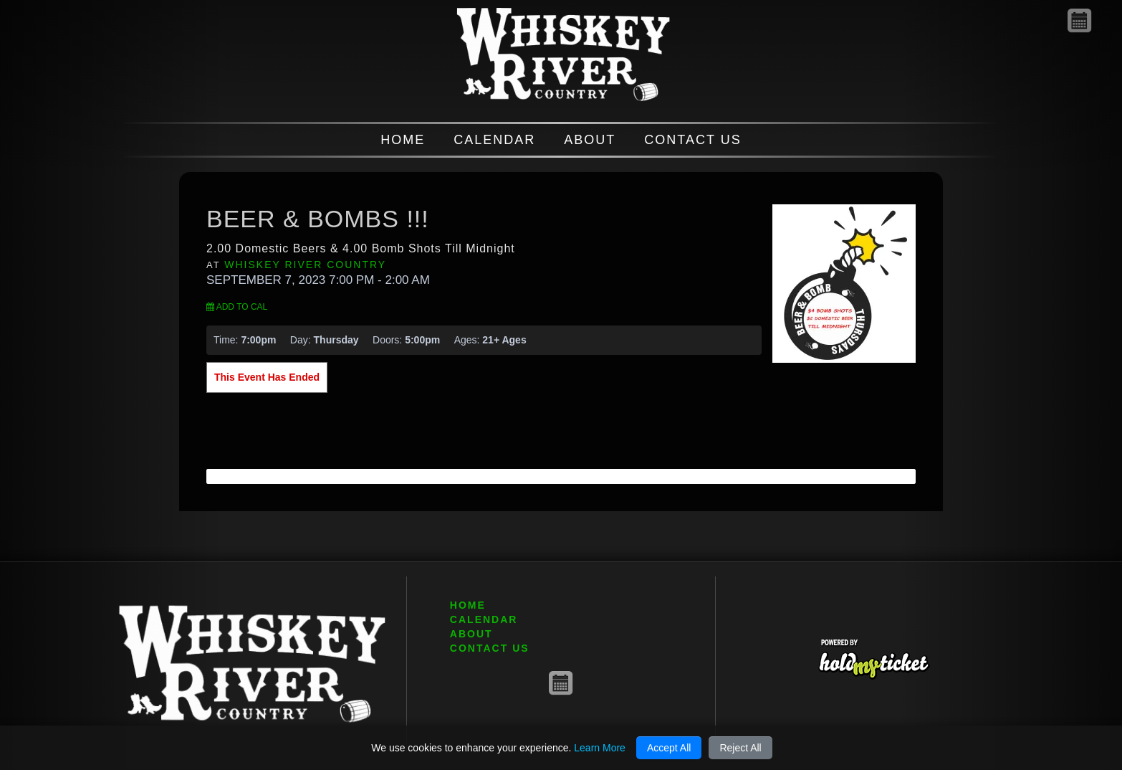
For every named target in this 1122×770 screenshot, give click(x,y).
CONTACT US (692, 140)
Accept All (669, 748)
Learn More (599, 748)
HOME (402, 140)
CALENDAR (494, 140)
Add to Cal (236, 307)
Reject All (740, 748)
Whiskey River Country (305, 264)
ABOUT (589, 140)
